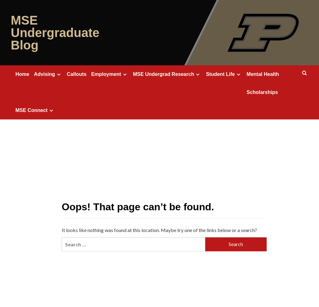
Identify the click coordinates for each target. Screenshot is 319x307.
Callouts (77, 74)
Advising (48, 74)
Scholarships (262, 92)
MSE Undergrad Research (167, 74)
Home (22, 74)
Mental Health (263, 74)
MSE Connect (35, 110)
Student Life (224, 74)
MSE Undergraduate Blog (55, 32)
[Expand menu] (58, 74)
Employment (109, 74)
